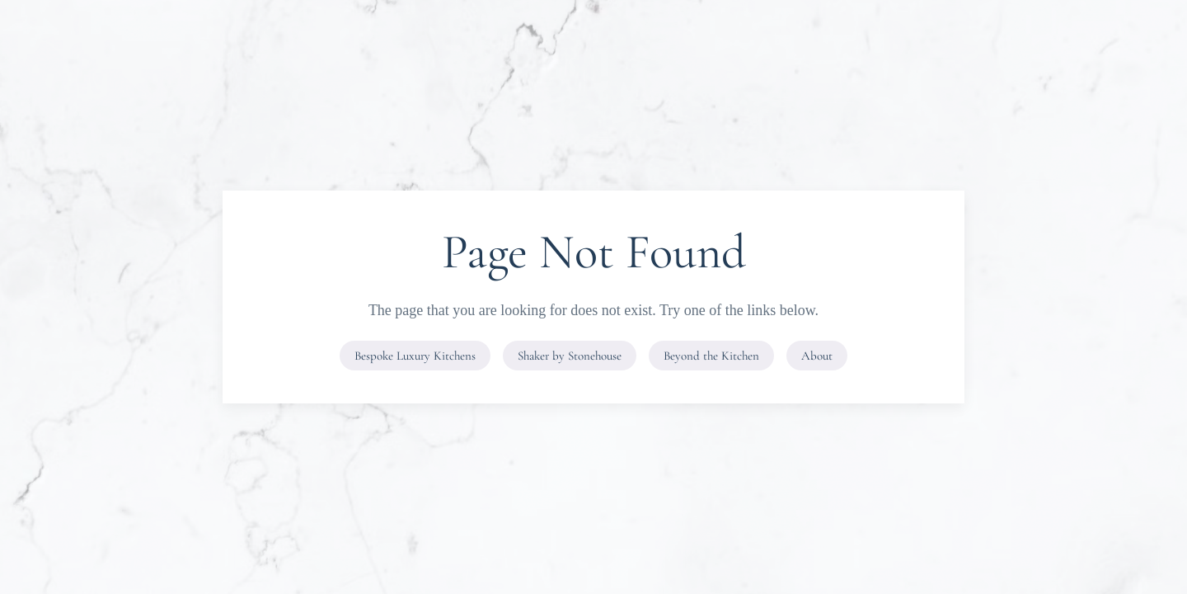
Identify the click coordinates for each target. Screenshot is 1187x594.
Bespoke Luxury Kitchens (415, 355)
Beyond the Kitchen (711, 355)
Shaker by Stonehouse (570, 355)
